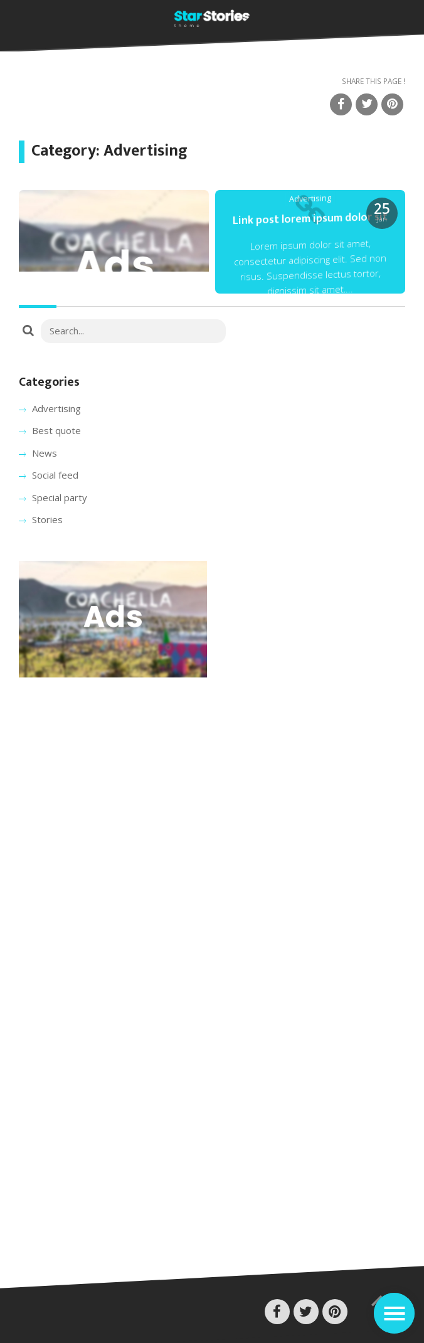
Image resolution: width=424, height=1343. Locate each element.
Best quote (56, 430)
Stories (47, 519)
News (44, 453)
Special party (59, 497)
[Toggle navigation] (394, 1313)
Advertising (56, 408)
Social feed (55, 475)
